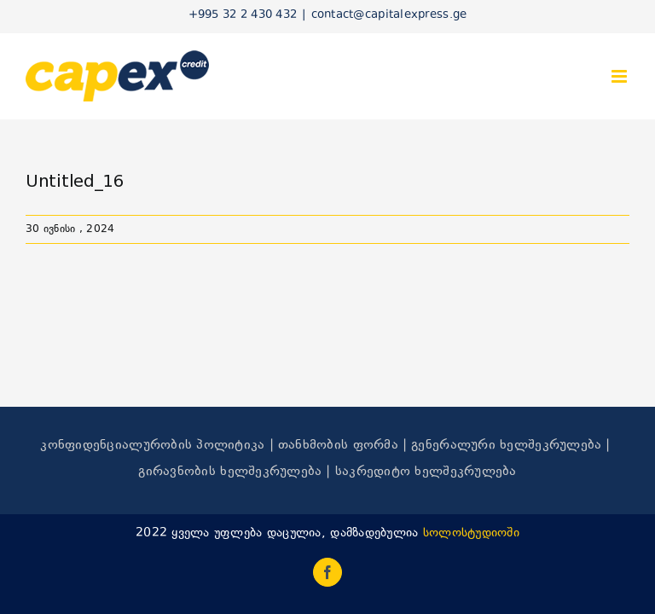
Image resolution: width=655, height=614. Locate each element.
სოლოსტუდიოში (471, 533)
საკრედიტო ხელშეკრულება (426, 472)
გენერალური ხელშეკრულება (506, 445)
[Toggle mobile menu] (620, 76)
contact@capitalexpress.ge (389, 15)
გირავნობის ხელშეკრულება (230, 472)
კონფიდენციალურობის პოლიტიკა (152, 445)
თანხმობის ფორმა (338, 445)
